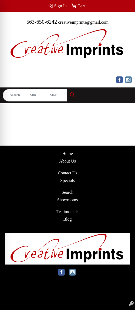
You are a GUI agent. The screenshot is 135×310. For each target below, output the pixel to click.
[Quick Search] (15, 95)
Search (67, 192)
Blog (67, 219)
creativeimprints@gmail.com (83, 22)
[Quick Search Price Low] (37, 95)
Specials (67, 180)
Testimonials (67, 211)
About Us (67, 161)
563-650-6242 (41, 22)
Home (67, 153)
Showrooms (67, 200)
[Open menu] (124, 95)
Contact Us (67, 173)
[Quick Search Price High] (57, 95)
